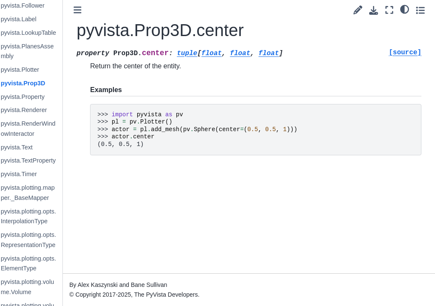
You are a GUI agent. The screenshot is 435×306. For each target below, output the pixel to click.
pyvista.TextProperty (52, 160)
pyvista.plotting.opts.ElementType (52, 263)
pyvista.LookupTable (52, 32)
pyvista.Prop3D (47, 83)
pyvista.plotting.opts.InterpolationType (52, 216)
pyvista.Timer (43, 174)
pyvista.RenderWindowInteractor (52, 128)
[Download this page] (373, 10)
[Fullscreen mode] (389, 10)
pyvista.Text (40, 147)
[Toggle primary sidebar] (102, 10)
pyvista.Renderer (48, 110)
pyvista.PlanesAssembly (51, 51)
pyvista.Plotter (44, 69)
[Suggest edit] (358, 10)
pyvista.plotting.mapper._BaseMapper (52, 192)
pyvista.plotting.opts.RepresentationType (52, 239)
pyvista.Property (46, 96)
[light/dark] (404, 9)
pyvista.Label (42, 19)
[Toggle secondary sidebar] (420, 10)
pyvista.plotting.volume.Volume (51, 286)
